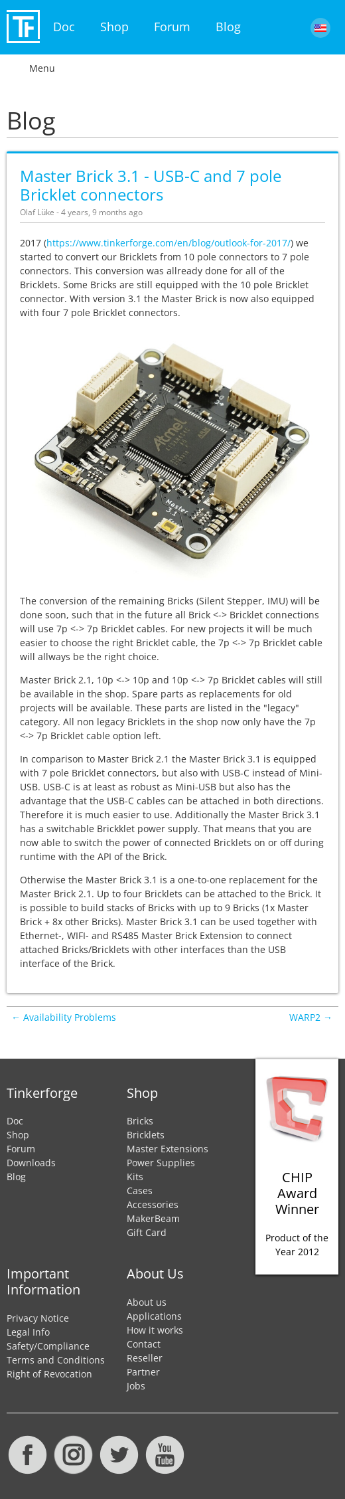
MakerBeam (153, 1218)
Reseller (145, 1358)
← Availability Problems (63, 1017)
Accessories (152, 1204)
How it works (155, 1330)
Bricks (140, 1120)
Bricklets (146, 1134)
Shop (114, 27)
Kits (135, 1176)
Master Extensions (167, 1148)
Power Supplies (161, 1162)
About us (147, 1302)
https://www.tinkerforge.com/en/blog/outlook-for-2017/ (168, 242)
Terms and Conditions (56, 1360)
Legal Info (28, 1332)
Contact (144, 1344)
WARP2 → (310, 1017)
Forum (172, 27)
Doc (64, 27)
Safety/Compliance (48, 1346)
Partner (143, 1372)
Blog (228, 27)
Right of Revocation (49, 1373)
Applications (154, 1316)
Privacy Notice (38, 1318)
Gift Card (147, 1232)
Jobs (136, 1385)
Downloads (31, 1162)
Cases (140, 1190)
